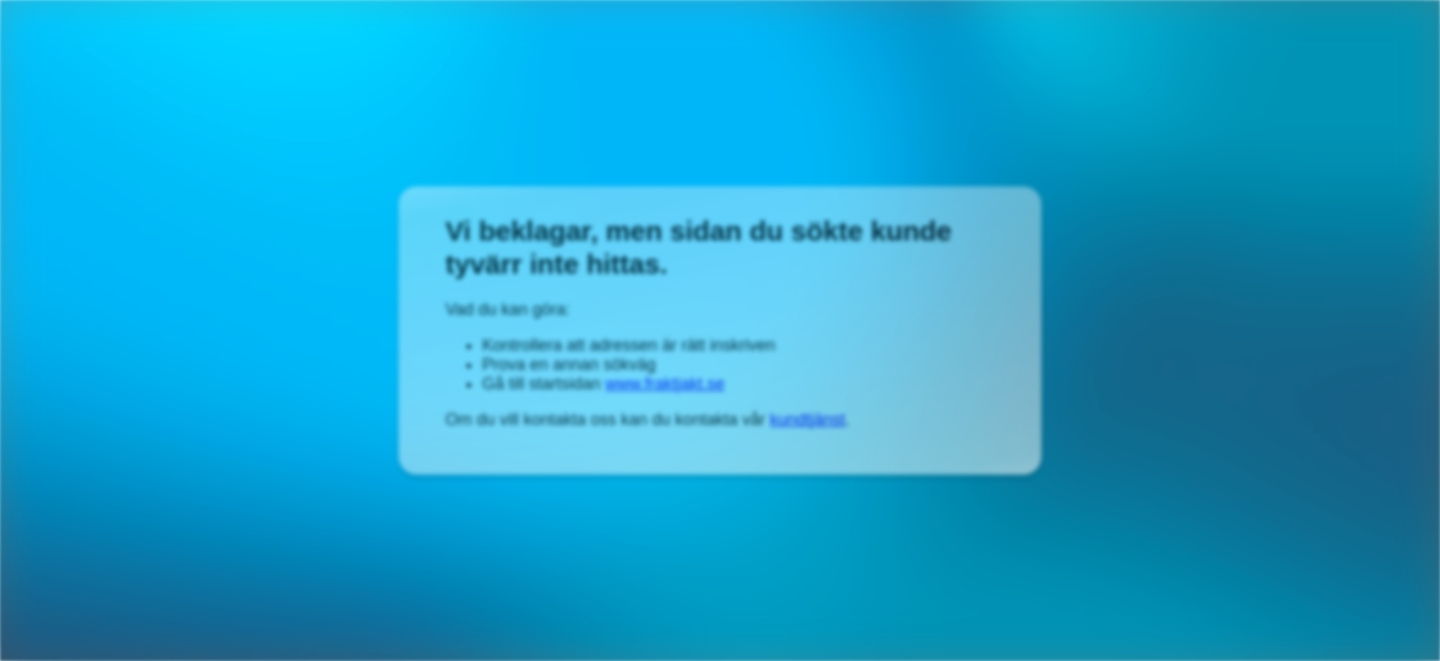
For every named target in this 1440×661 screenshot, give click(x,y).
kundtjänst (807, 419)
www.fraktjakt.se (665, 384)
